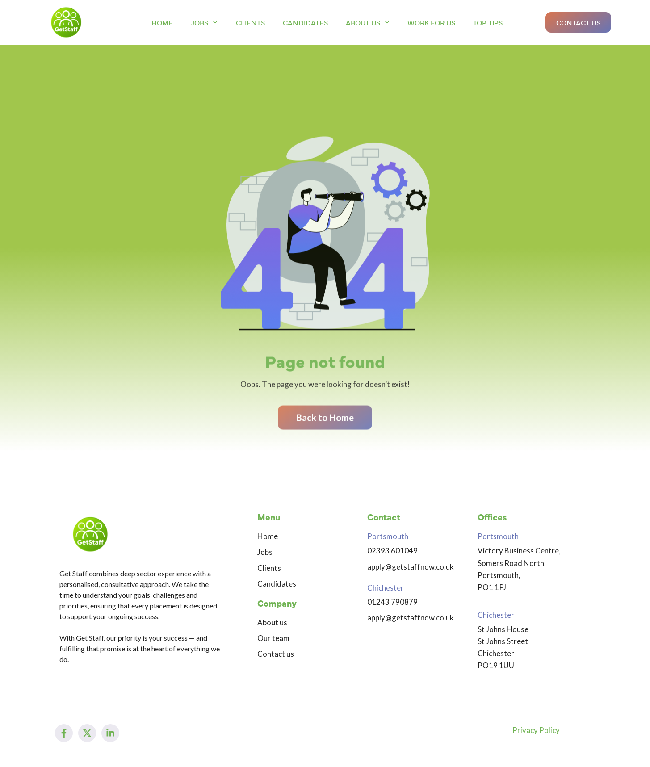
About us (368, 22)
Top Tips (488, 22)
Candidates (305, 22)
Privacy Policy (536, 730)
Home (162, 22)
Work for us (431, 22)
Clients (250, 22)
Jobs (204, 22)
